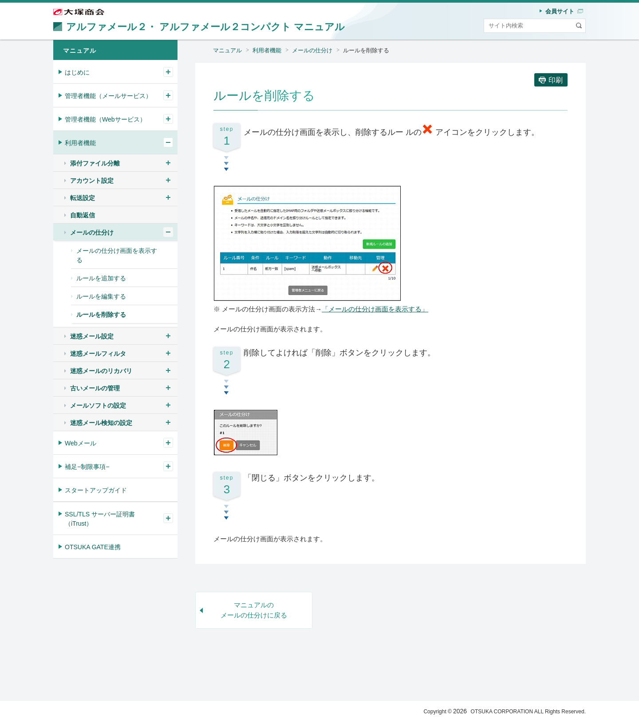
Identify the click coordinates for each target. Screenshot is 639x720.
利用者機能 (266, 50)
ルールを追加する (101, 278)
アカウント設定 (92, 180)
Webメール (80, 443)
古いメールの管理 (95, 388)
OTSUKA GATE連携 (93, 547)
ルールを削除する (366, 50)
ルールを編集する (101, 296)
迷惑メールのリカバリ (101, 370)
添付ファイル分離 (95, 163)
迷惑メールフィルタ (98, 353)
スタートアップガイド (96, 490)
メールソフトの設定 (98, 405)
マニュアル (227, 50)
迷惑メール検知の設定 (101, 422)
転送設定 (82, 197)
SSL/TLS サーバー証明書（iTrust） (100, 519)
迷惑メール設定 (92, 336)
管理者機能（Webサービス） (105, 119)
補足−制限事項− (87, 466)
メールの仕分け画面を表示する (116, 255)
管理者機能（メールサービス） (108, 95)
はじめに (77, 72)
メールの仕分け (312, 50)
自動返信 (82, 215)
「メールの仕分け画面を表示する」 (375, 309)
